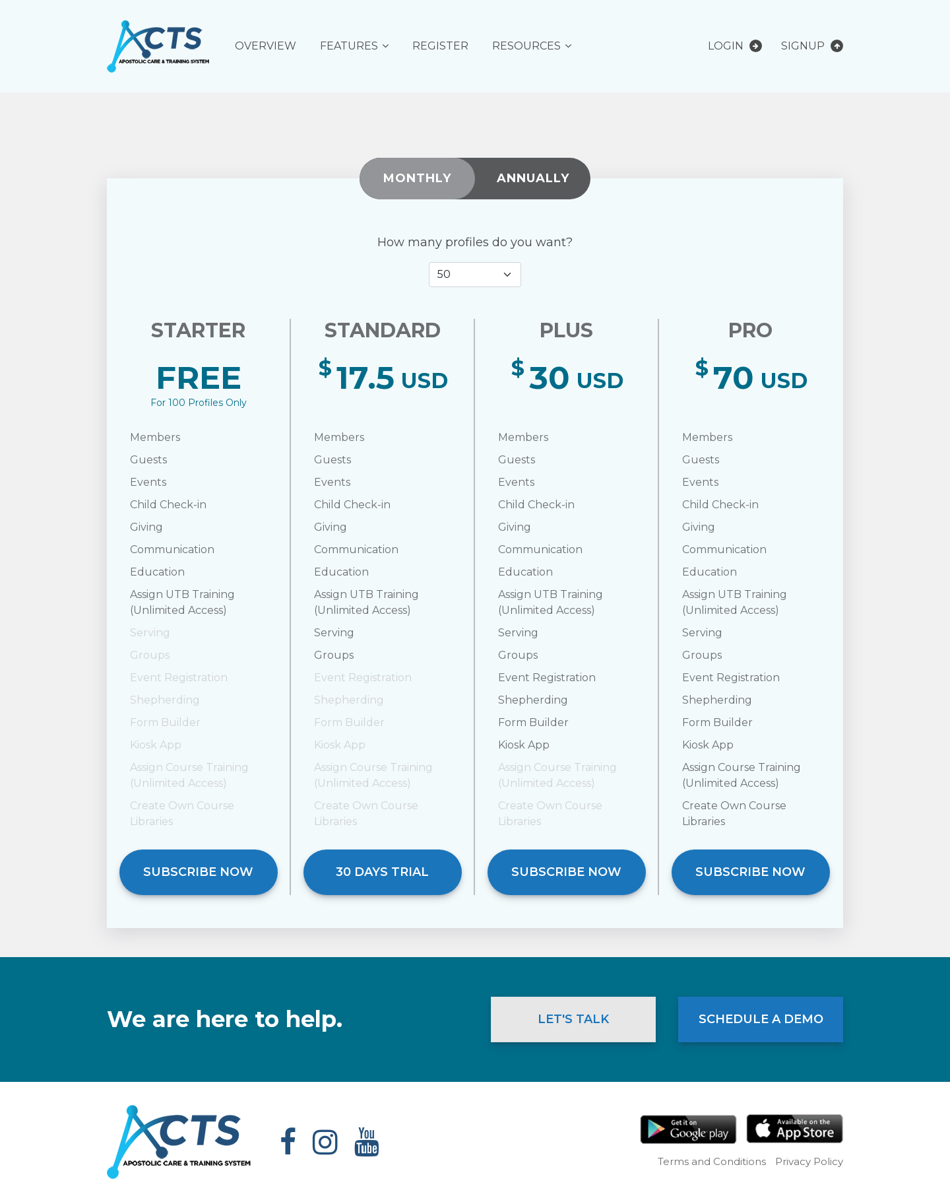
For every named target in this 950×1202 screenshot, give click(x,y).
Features (349, 46)
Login (735, 46)
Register (440, 46)
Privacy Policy (809, 1161)
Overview (265, 46)
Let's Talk (573, 1019)
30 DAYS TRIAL (382, 872)
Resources (526, 46)
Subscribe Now (198, 872)
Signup (812, 46)
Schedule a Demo (761, 1019)
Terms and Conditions (712, 1161)
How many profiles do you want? (475, 242)
